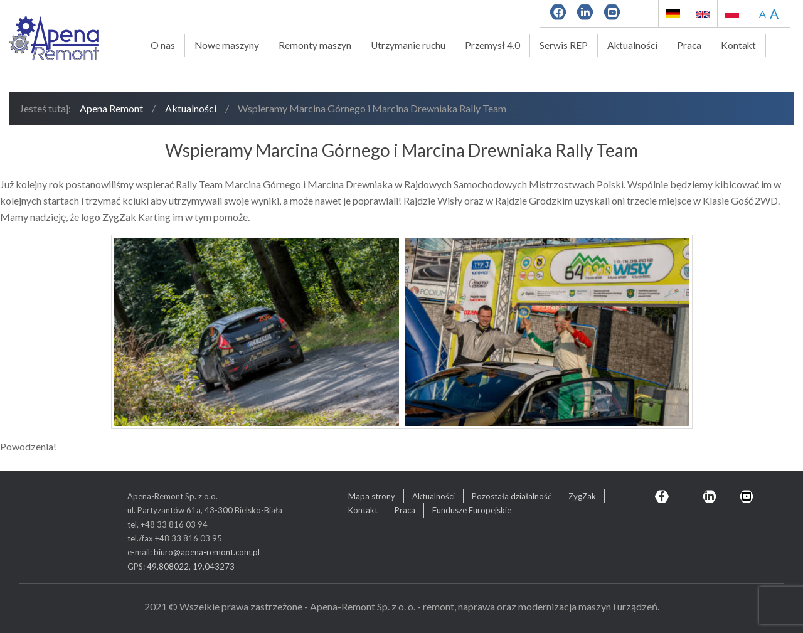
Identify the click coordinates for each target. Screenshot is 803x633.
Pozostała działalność (511, 496)
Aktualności (632, 45)
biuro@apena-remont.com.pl (207, 552)
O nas (163, 45)
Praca (689, 45)
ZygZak (582, 496)
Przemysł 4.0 (492, 45)
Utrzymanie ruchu (408, 45)
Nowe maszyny (226, 45)
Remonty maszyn (315, 45)
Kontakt (738, 45)
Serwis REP (564, 45)
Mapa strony (371, 496)
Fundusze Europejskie (471, 510)
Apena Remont (111, 108)
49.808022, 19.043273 (191, 566)
